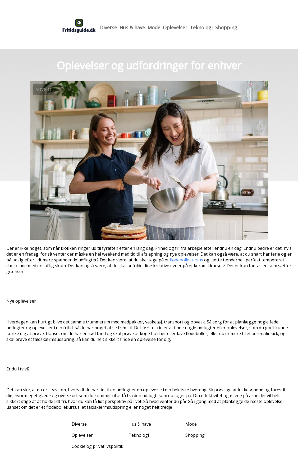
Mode (154, 27)
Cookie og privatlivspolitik (97, 446)
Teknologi (201, 27)
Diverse (108, 27)
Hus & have (132, 27)
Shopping (226, 27)
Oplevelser (175, 27)
